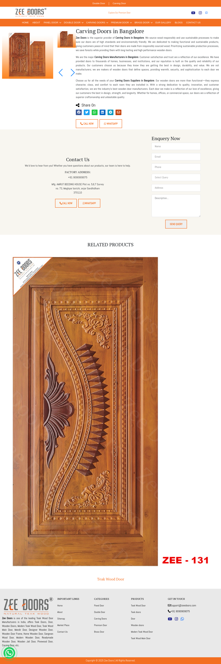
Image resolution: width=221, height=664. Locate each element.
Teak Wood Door (110, 579)
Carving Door (119, 3)
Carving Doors (95, 22)
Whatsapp (111, 123)
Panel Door (51, 22)
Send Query (176, 224)
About (36, 22)
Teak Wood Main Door (141, 638)
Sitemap (61, 618)
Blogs (178, 22)
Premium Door (120, 22)
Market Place (63, 625)
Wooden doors (137, 625)
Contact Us (193, 22)
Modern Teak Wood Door (142, 631)
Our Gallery (163, 22)
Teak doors (136, 612)
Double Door (99, 3)
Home (25, 22)
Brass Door (142, 22)
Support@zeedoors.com (182, 605)
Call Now (87, 123)
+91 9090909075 (179, 611)
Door (133, 618)
